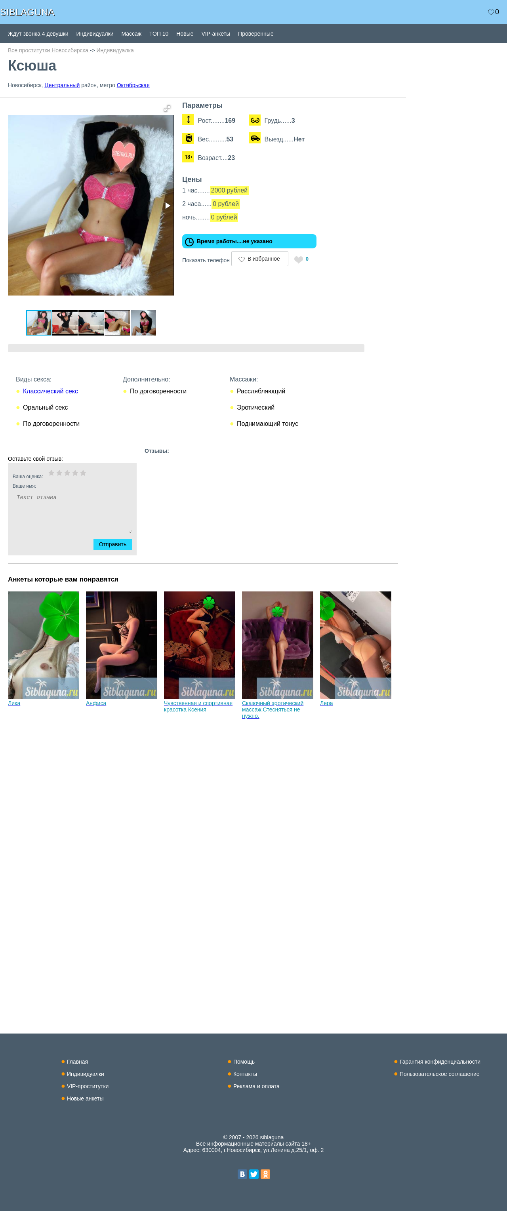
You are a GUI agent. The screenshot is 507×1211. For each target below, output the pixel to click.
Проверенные (256, 34)
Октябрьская (133, 85)
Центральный (62, 85)
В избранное (264, 259)
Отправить (117, 544)
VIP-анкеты (215, 34)
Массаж (131, 34)
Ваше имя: (62, 486)
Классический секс (50, 391)
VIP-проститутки (88, 1086)
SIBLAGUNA (27, 12)
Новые (184, 34)
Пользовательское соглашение (440, 1074)
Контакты (245, 1074)
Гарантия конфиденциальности (440, 1061)
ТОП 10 (158, 34)
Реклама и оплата (256, 1086)
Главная (77, 1061)
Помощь (244, 1061)
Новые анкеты (85, 1098)
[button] (167, 108)
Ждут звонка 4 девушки (38, 34)
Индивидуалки (95, 34)
